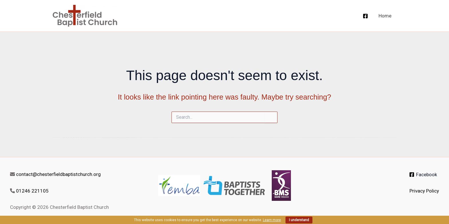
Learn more (272, 220)
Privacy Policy (424, 191)
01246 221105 (32, 191)
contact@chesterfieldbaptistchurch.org (58, 174)
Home (385, 16)
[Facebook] (365, 16)
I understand (299, 220)
